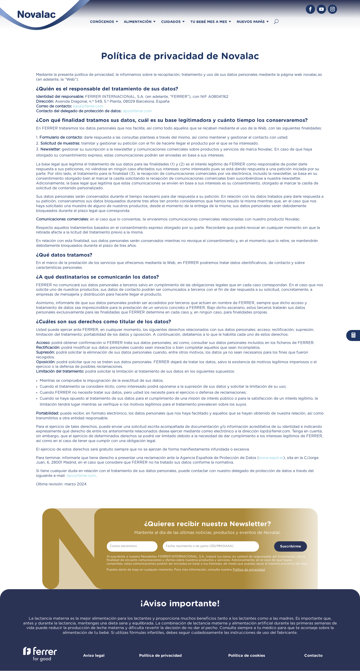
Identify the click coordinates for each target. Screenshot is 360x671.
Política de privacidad (249, 569)
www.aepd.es (271, 458)
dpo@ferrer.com (137, 111)
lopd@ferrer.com (88, 106)
